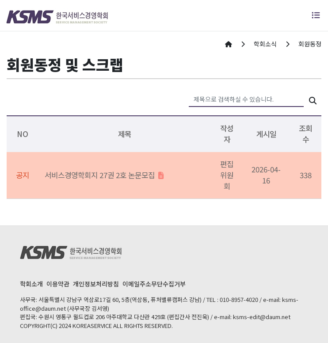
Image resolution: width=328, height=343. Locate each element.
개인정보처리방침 (96, 283)
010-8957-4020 (239, 299)
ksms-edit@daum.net (261, 317)
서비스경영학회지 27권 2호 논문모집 (104, 175)
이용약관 (57, 283)
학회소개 (31, 283)
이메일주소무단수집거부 (154, 283)
